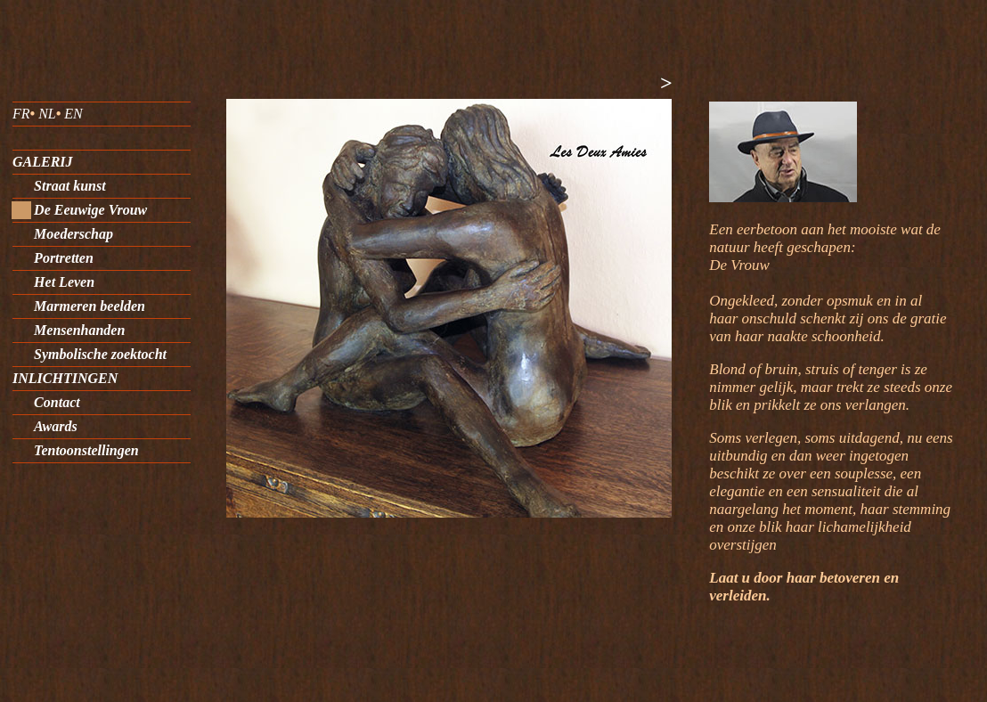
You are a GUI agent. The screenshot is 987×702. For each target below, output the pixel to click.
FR (21, 113)
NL (47, 113)
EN (73, 113)
